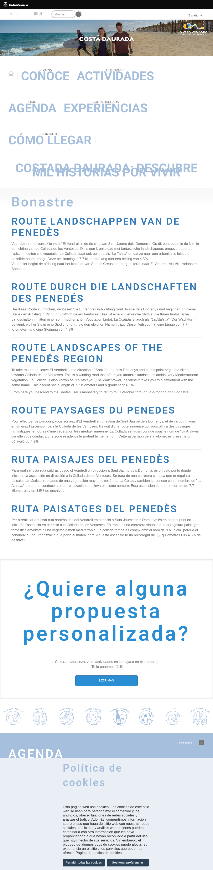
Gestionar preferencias (128, 862)
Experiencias (106, 107)
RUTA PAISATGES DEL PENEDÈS (98, 508)
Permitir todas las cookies (84, 862)
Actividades (115, 75)
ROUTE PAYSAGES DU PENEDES (97, 410)
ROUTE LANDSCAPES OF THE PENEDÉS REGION (91, 352)
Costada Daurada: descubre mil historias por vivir (106, 170)
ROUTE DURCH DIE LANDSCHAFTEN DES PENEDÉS (96, 292)
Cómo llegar (50, 139)
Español (195, 15)
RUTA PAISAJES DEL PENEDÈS (94, 459)
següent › (201, 742)
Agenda (32, 107)
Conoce (45, 75)
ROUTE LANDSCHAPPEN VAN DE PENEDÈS (100, 226)
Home (11, 73)
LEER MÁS (106, 679)
